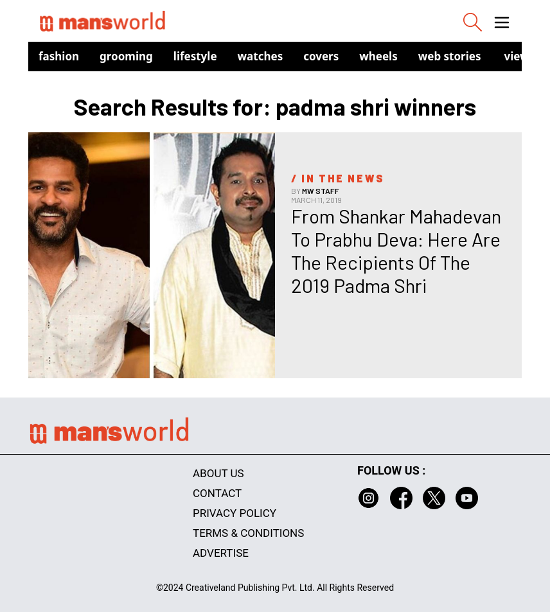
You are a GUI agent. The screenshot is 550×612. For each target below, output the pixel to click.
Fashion (59, 56)
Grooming (126, 56)
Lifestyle (195, 56)
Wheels (378, 56)
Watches (260, 56)
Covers (321, 56)
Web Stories (449, 56)
